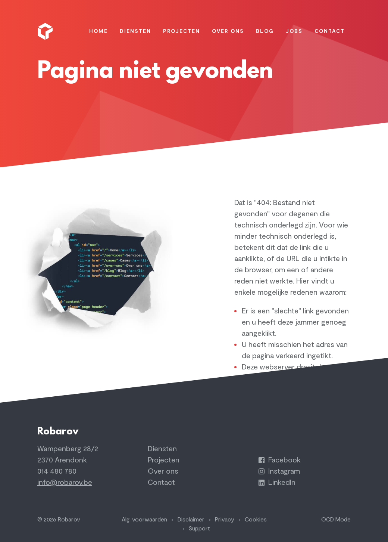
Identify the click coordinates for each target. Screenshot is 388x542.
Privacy (224, 519)
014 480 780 (56, 471)
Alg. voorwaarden (144, 519)
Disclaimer (191, 519)
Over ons (163, 471)
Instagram (279, 471)
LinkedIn (276, 482)
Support (199, 528)
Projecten (163, 460)
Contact (161, 482)
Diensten (162, 448)
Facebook (279, 460)
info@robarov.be (64, 482)
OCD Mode (336, 519)
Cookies (256, 519)
